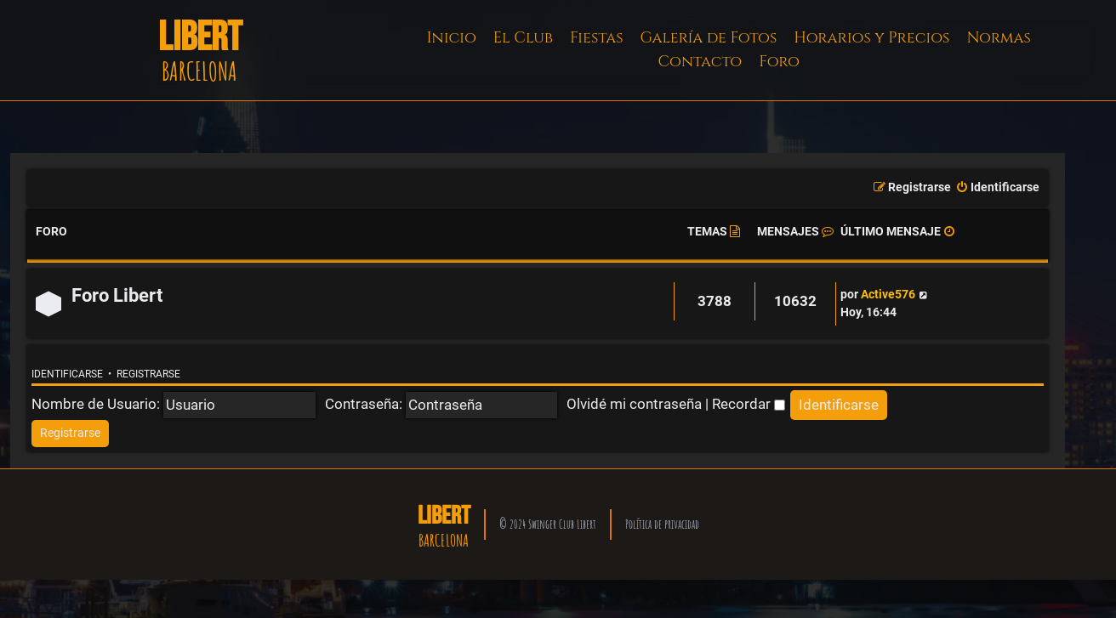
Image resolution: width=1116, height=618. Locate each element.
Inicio (451, 37)
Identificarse (67, 374)
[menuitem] (997, 187)
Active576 (888, 294)
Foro (779, 61)
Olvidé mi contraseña (634, 403)
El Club (523, 37)
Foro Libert (116, 295)
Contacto (700, 61)
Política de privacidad (662, 524)
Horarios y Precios (871, 37)
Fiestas (596, 37)
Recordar (748, 403)
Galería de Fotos (709, 37)
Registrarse (148, 374)
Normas (998, 37)
